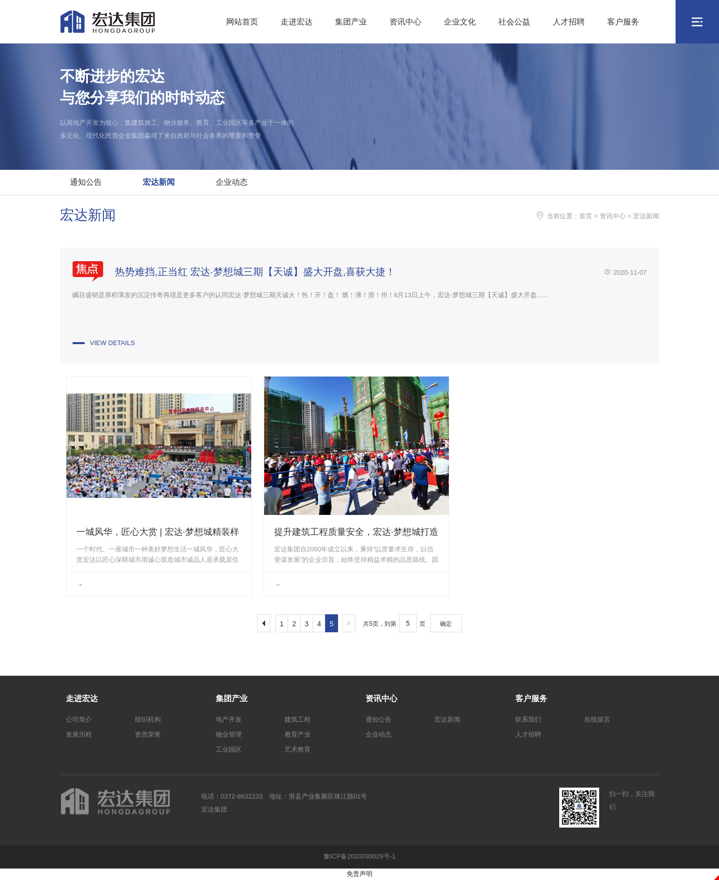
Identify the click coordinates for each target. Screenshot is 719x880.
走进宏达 (297, 21)
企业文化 (460, 21)
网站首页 (242, 21)
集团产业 (351, 21)
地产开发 (229, 719)
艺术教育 (298, 749)
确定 (446, 623)
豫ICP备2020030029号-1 (360, 856)
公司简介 (79, 719)
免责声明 (359, 874)
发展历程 (79, 734)
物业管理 (229, 734)
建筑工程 (298, 719)
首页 (585, 216)
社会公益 (514, 21)
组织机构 (148, 719)
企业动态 (232, 182)
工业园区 (229, 749)
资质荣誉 (148, 734)
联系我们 (528, 719)
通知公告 (86, 182)
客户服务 (623, 21)
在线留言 (597, 719)
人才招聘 (569, 21)
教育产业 (298, 734)
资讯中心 (405, 21)
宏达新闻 (159, 182)
